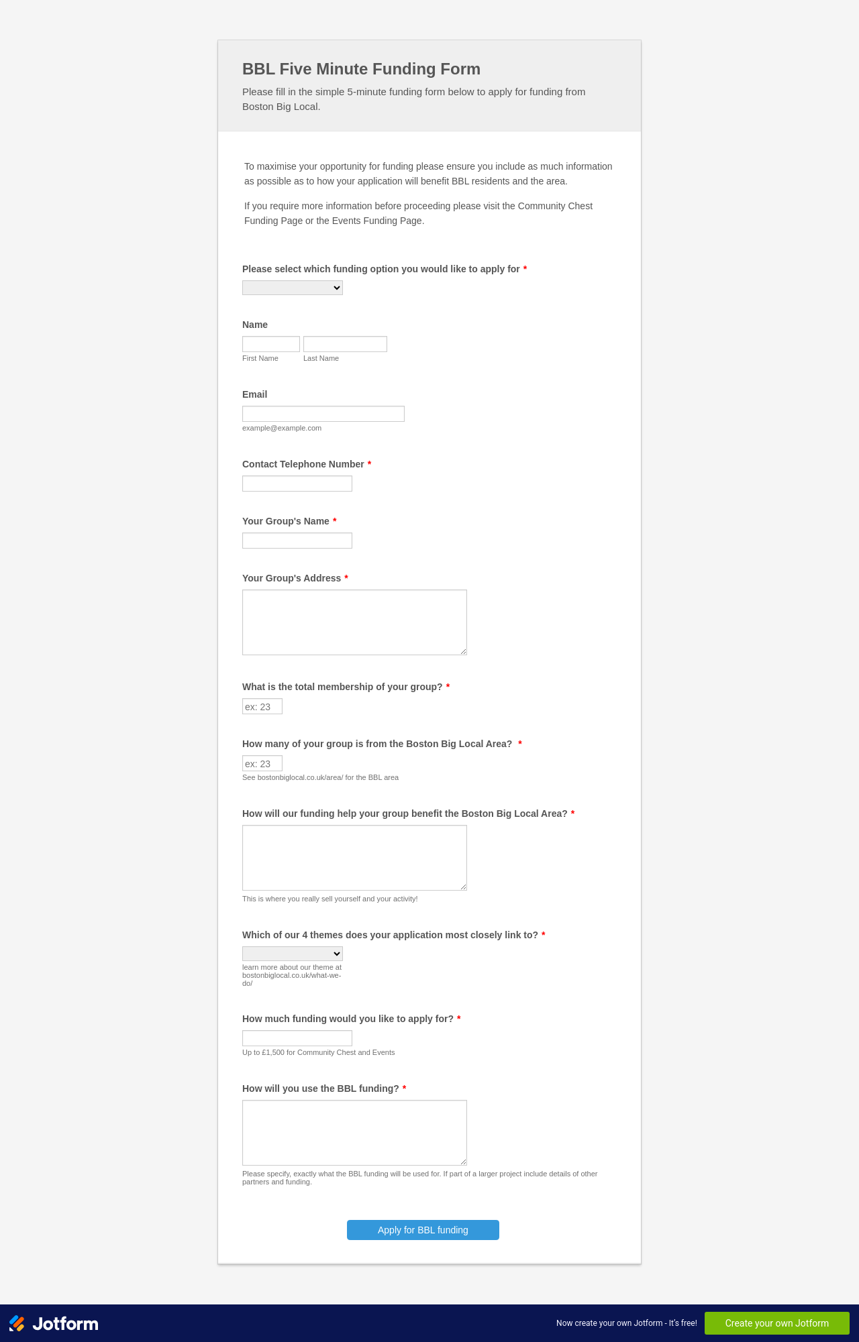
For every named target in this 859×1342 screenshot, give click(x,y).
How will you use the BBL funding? (324, 1088)
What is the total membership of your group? (346, 686)
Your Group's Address (295, 578)
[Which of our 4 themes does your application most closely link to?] (292, 953)
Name (255, 324)
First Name (260, 358)
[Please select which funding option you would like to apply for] (292, 287)
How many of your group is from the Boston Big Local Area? (382, 743)
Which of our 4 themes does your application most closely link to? (394, 935)
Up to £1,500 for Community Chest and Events (318, 1052)
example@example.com (281, 428)
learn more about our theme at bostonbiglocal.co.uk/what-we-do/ (292, 975)
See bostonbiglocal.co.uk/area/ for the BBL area (320, 777)
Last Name (321, 358)
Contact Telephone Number (306, 464)
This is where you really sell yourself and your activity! (330, 899)
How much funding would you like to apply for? (351, 1018)
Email (254, 394)
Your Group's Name (289, 521)
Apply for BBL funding (423, 1230)
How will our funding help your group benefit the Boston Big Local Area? (408, 813)
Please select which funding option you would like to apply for (384, 269)
